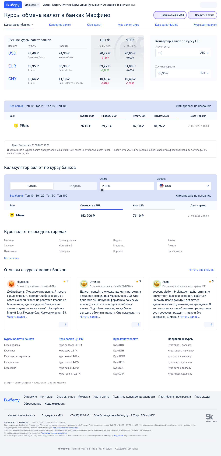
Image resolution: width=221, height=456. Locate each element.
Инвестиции (123, 4)
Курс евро (10, 350)
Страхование (109, 4)
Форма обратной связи (19, 415)
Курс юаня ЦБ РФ (69, 356)
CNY (12, 78)
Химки (172, 240)
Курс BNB (118, 362)
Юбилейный (66, 245)
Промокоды (202, 396)
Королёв (118, 251)
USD (12, 53)
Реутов (172, 245)
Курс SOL (118, 368)
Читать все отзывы (203, 269)
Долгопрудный (67, 240)
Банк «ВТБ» (65, 70)
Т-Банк (31, 70)
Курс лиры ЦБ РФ (69, 368)
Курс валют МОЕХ (166, 24)
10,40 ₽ (105, 82)
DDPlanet (133, 448)
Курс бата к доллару (179, 368)
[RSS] (33, 448)
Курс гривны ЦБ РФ (70, 373)
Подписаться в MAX (170, 15)
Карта (97, 396)
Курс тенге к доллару (180, 362)
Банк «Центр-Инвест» (71, 83)
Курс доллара (12, 345)
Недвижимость (55, 403)
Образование (32, 403)
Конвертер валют (60, 24)
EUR (12, 66)
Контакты (46, 396)
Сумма (103, 178)
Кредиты (56, 4)
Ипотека (66, 4)
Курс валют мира (128, 24)
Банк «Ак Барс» (36, 57)
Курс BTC (118, 345)
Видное (117, 240)
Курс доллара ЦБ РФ (70, 345)
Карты (75, 4)
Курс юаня (10, 368)
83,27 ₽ (105, 69)
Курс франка (11, 362)
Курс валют (94, 24)
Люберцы (64, 251)
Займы (83, 4)
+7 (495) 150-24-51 (78, 415)
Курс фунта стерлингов (17, 356)
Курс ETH (118, 350)
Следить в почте (202, 15)
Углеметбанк (66, 57)
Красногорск (175, 251)
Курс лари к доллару (180, 356)
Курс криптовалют (205, 24)
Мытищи (9, 240)
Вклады (47, 4)
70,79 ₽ (105, 56)
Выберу (8, 383)
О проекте (30, 396)
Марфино (118, 245)
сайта (105, 396)
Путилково (10, 251)
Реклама (84, 396)
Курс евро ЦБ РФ (68, 350)
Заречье (9, 245)
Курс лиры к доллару (180, 373)
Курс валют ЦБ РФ (71, 339)
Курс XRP (118, 373)
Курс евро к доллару (179, 345)
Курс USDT (119, 356)
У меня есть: (162, 46)
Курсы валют (95, 4)
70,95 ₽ (130, 56)
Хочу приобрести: (165, 66)
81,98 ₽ (130, 69)
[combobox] (204, 53)
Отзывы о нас (66, 396)
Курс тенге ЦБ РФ (69, 362)
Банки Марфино (23, 383)
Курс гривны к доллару (181, 350)
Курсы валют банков (17, 24)
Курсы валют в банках (19, 339)
